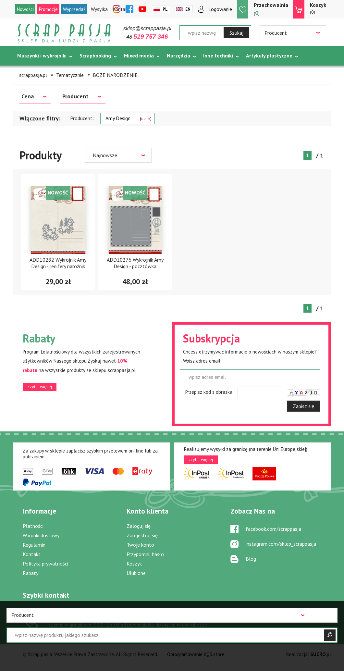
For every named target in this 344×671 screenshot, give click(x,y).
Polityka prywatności (45, 563)
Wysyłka (99, 9)
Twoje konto (140, 544)
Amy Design (128, 118)
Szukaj (236, 33)
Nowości (25, 9)
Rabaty (30, 573)
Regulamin (34, 544)
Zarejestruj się (142, 535)
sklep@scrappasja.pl (147, 28)
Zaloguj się (139, 526)
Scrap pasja (64, 33)
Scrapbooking (95, 55)
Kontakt (32, 554)
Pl (165, 9)
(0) (318, 8)
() (271, 9)
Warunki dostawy (41, 535)
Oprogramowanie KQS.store (195, 654)
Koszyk (134, 563)
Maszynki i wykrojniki (42, 55)
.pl (320, 654)
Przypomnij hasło (145, 554)
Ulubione (136, 573)
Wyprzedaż (74, 9)
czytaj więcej (40, 387)
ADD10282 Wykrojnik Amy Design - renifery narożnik (58, 262)
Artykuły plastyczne (269, 55)
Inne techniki (218, 55)
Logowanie (220, 9)
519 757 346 (74, 615)
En (187, 9)
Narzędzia (178, 55)
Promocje (48, 9)
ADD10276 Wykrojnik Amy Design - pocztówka (135, 262)
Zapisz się (303, 406)
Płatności (33, 526)
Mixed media (139, 55)
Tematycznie (33, 71)
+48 (145, 37)
